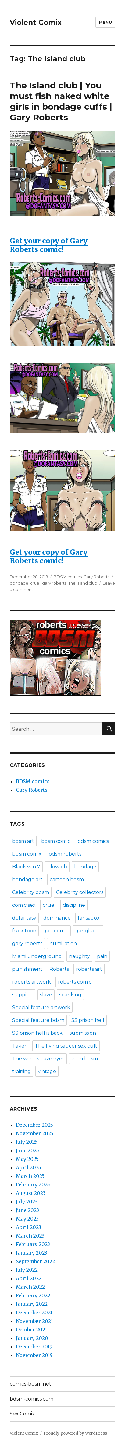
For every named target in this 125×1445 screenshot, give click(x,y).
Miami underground (37, 956)
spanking (70, 995)
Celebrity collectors (79, 892)
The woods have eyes (38, 1059)
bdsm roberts (64, 854)
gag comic (55, 931)
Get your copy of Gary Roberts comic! (63, 192)
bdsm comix (26, 854)
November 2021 (34, 1321)
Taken (20, 1046)
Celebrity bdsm (30, 892)
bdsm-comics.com (31, 1399)
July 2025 (27, 1142)
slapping (22, 995)
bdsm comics (93, 841)
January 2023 (31, 1253)
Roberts (59, 969)
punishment (27, 969)
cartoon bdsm (67, 879)
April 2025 (28, 1167)
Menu (105, 22)
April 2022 (28, 1278)
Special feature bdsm (38, 1020)
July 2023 (27, 1202)
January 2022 (32, 1304)
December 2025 (34, 1125)
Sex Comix (22, 1414)
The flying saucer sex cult (66, 1046)
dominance (57, 918)
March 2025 (30, 1176)
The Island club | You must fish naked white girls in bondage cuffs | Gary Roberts (61, 101)
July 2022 (27, 1270)
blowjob (57, 867)
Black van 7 (26, 867)
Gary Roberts (96, 576)
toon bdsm (84, 1059)
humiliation (63, 943)
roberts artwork (31, 982)
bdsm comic (55, 841)
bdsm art (23, 841)
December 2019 (34, 1347)
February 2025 (33, 1185)
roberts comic (74, 982)
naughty (79, 956)
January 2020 (32, 1338)
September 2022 (35, 1261)
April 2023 (28, 1227)
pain (102, 956)
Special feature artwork (41, 1007)
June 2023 (27, 1210)
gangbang (88, 931)
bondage (19, 583)
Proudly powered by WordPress (75, 1433)
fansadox (89, 918)
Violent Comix (36, 22)
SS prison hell (87, 1020)
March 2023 (30, 1236)
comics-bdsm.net (30, 1384)
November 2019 (34, 1355)
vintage (47, 1071)
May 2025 (27, 1159)
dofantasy (24, 918)
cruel (35, 583)
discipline (74, 905)
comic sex (24, 905)
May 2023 (27, 1219)
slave (46, 995)
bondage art (27, 879)
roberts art (89, 969)
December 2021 (34, 1312)
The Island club (82, 583)
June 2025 (27, 1150)
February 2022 (33, 1295)
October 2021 (31, 1330)
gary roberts (54, 583)
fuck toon (24, 931)
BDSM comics (68, 576)
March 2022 (30, 1287)
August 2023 (30, 1193)
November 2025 (34, 1133)
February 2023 (33, 1244)
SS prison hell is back (37, 1033)
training (21, 1071)
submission (83, 1033)
